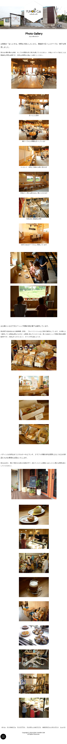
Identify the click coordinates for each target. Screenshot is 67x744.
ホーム (4, 727)
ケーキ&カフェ (11, 727)
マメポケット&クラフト (34, 727)
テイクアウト (21, 727)
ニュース (62, 727)
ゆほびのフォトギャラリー (50, 727)
